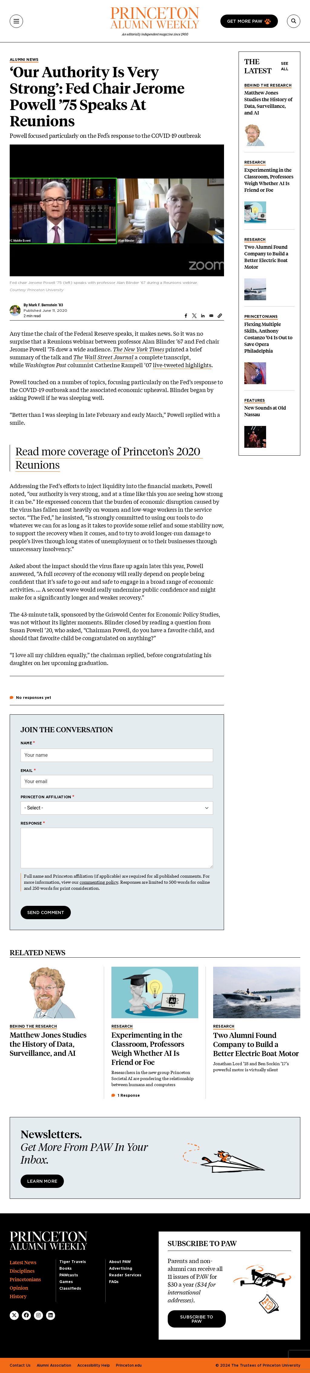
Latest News (23, 1262)
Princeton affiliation (46, 797)
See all (285, 66)
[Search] (293, 21)
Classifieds (70, 1288)
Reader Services (125, 1275)
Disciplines (22, 1271)
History (18, 1296)
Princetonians (261, 316)
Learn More (42, 1181)
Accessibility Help (93, 1365)
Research (255, 162)
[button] (220, 316)
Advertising (120, 1268)
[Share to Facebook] (186, 316)
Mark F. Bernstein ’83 (46, 305)
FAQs (114, 1282)
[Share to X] (194, 316)
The (118, 349)
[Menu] (16, 21)
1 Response (125, 1095)
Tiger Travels (72, 1262)
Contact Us (20, 1365)
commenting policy (99, 882)
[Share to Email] (211, 316)
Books (65, 1268)
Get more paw (244, 21)
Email (27, 771)
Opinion (19, 1288)
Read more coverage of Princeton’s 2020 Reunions (109, 458)
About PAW (120, 1262)
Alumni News (24, 60)
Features (254, 400)
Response (31, 823)
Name (26, 743)
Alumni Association (54, 1365)
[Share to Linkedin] (203, 316)
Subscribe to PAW (196, 1319)
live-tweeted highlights (182, 365)
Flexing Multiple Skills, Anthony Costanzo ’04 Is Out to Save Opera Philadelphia (268, 337)
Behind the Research (268, 85)
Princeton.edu (129, 1365)
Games (66, 1282)
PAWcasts (68, 1275)
